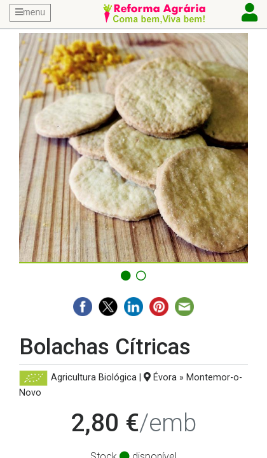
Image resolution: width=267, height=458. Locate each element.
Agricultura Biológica (94, 377)
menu (30, 12)
